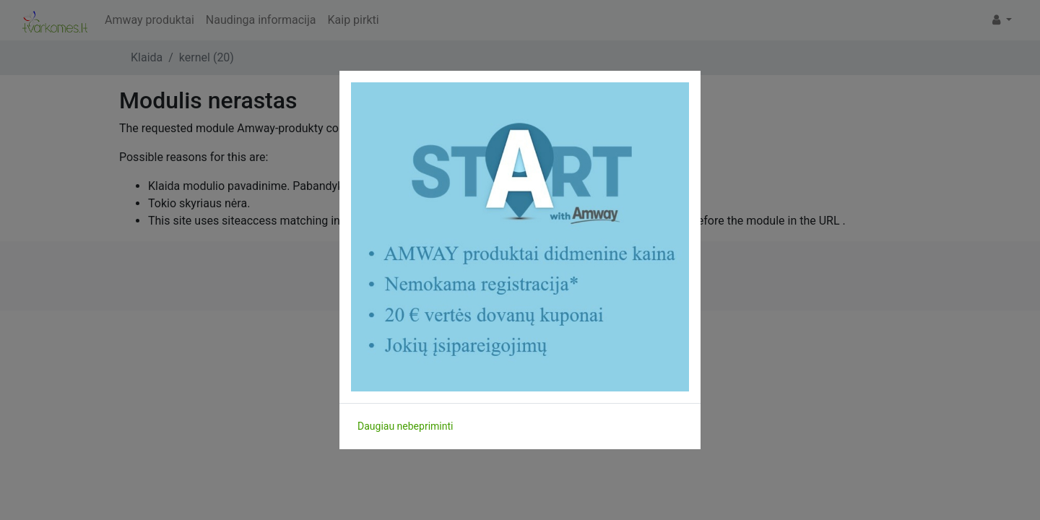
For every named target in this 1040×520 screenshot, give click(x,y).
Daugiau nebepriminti (405, 426)
